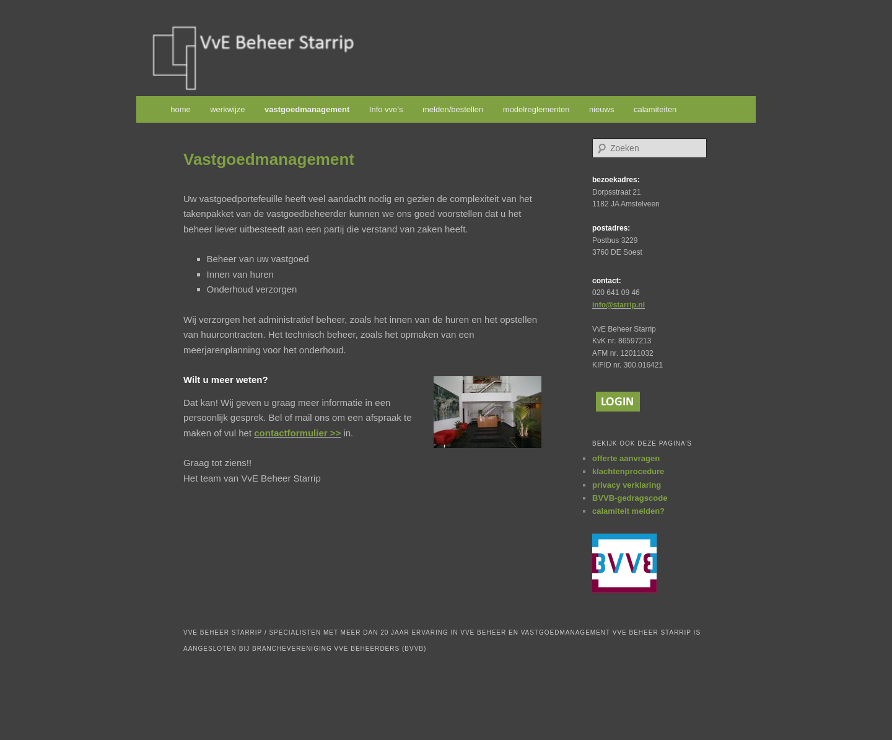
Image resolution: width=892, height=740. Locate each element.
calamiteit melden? (628, 511)
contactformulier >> (297, 433)
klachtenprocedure (628, 471)
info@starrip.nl (618, 305)
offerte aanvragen (626, 458)
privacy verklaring (626, 485)
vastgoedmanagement (307, 109)
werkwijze (227, 109)
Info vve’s (386, 109)
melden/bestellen (452, 109)
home (180, 109)
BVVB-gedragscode (629, 498)
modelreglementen (536, 109)
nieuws (601, 109)
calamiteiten (655, 109)
